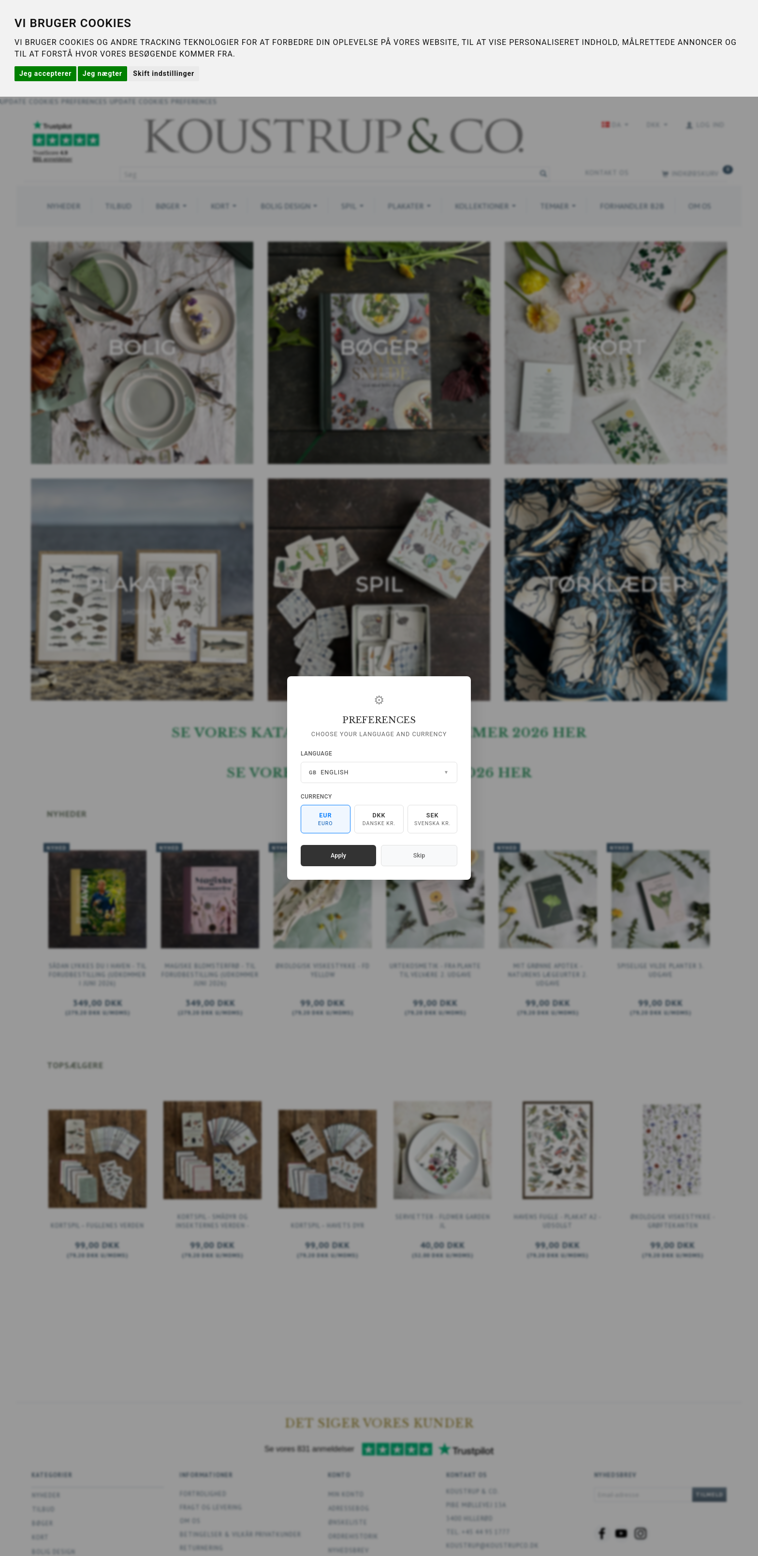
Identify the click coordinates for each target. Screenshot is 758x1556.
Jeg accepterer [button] (45, 73)
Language (316, 753)
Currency (316, 796)
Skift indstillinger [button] (163, 73)
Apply (338, 855)
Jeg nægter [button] (102, 73)
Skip (419, 855)
